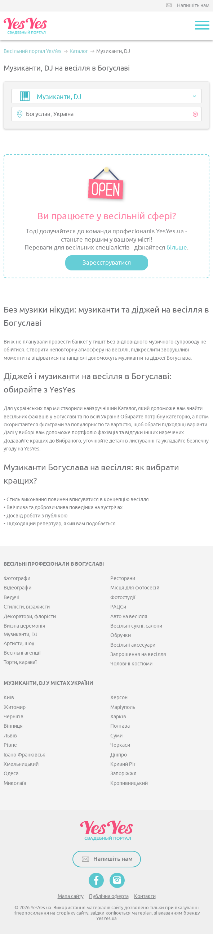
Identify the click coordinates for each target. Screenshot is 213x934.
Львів (10, 736)
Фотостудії (123, 597)
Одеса (11, 774)
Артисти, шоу (19, 644)
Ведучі (11, 597)
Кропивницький (129, 783)
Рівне (10, 745)
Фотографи (17, 578)
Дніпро (118, 755)
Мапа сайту (71, 896)
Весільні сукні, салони (136, 626)
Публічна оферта (109, 896)
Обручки (120, 635)
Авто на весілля (128, 617)
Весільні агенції (22, 653)
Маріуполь (122, 707)
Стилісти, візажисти (27, 607)
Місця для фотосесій (134, 588)
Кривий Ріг (123, 764)
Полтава (120, 726)
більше (177, 247)
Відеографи (17, 588)
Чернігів (13, 717)
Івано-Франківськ (24, 755)
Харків (118, 717)
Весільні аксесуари (132, 645)
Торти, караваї (20, 662)
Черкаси (120, 745)
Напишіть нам (193, 6)
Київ (9, 698)
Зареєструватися (107, 262)
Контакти (145, 896)
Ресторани (122, 578)
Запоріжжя (123, 774)
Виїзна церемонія (24, 626)
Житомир (15, 707)
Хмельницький (21, 764)
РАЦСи (118, 607)
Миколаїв (15, 783)
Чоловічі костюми (131, 664)
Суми (116, 736)
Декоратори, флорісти (30, 617)
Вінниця (13, 726)
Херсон (119, 698)
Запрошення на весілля (138, 654)
